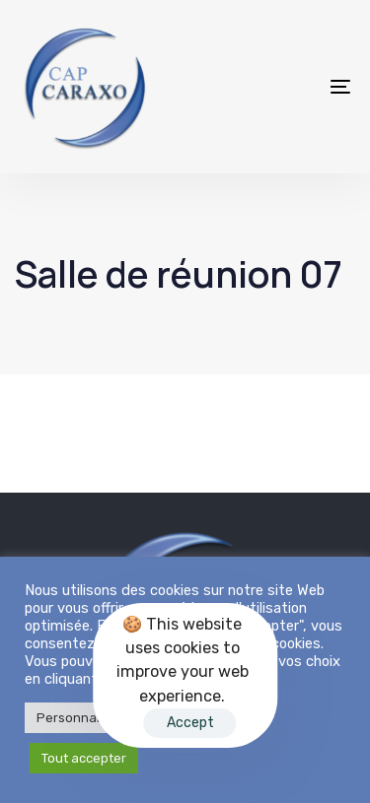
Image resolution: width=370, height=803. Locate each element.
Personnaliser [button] (79, 717)
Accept (190, 722)
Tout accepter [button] (83, 758)
